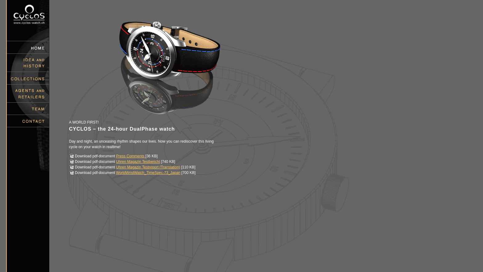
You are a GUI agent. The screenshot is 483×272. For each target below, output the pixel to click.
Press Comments (130, 156)
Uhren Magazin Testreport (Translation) (148, 167)
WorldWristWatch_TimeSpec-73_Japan (148, 173)
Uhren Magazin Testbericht (138, 162)
